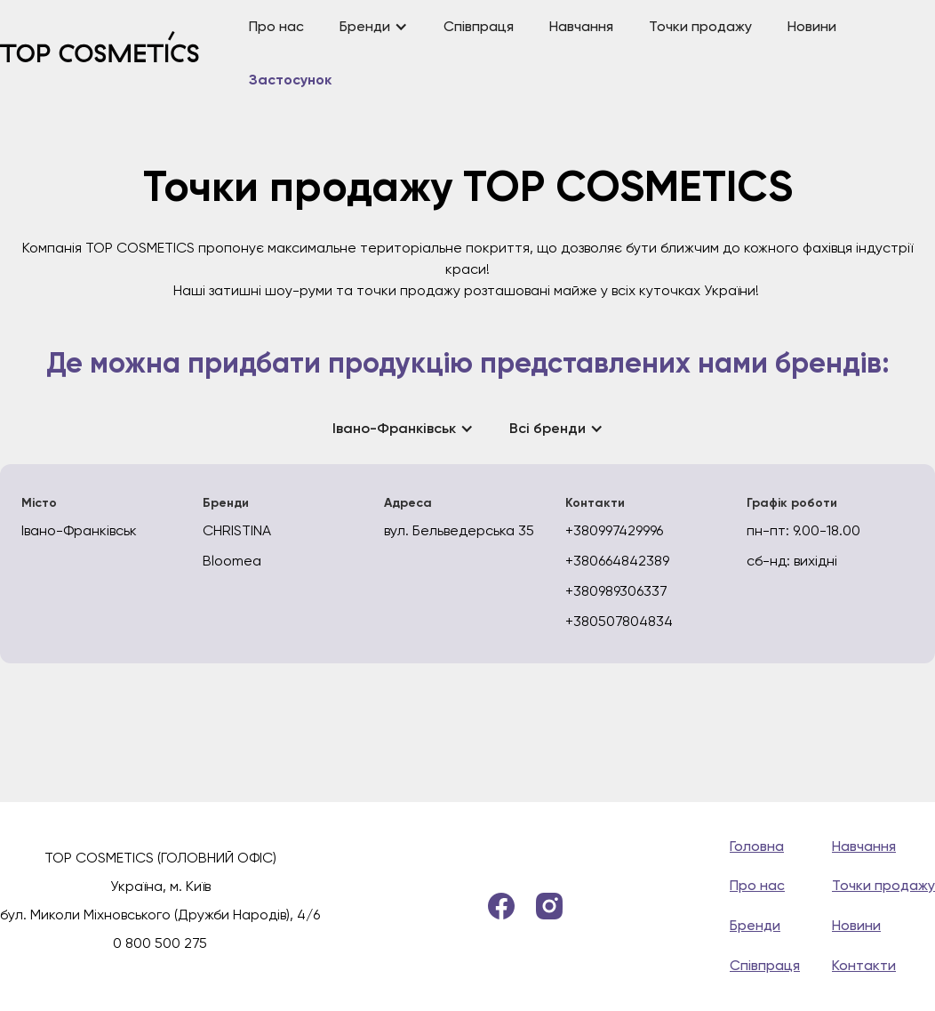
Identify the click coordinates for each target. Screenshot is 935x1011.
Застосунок (290, 81)
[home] (115, 54)
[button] (374, 27)
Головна (757, 846)
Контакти (864, 965)
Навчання (581, 26)
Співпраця (479, 26)
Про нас (276, 26)
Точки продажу (700, 26)
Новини (811, 26)
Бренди (755, 925)
